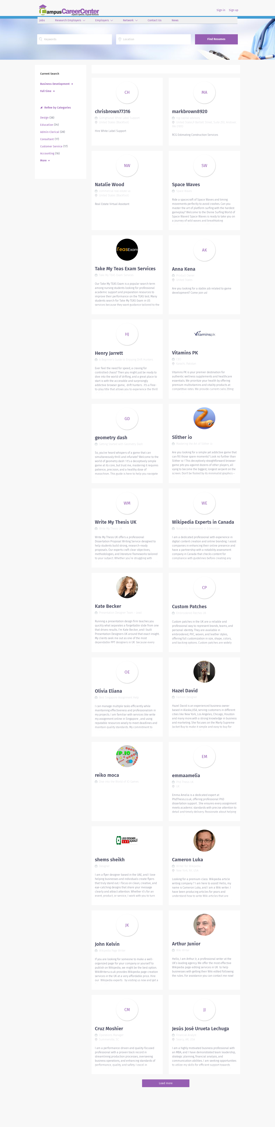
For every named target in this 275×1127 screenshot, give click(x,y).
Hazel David (185, 691)
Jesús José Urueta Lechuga (200, 1028)
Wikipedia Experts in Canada (203, 522)
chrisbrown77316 (112, 111)
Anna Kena (183, 269)
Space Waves (186, 184)
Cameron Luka (187, 860)
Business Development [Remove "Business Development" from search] (55, 83)
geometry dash (111, 437)
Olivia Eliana (108, 691)
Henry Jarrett (109, 353)
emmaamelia (186, 775)
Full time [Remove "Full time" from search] (45, 91)
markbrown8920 (189, 111)
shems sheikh (110, 860)
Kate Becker (108, 606)
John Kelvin (107, 944)
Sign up (233, 10)
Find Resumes (216, 39)
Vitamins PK (185, 353)
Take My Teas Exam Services (125, 269)
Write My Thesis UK (115, 522)
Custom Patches (189, 606)
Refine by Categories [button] (57, 107)
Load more (166, 1083)
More (43, 160)
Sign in (221, 10)
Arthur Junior (186, 944)
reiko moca (107, 775)
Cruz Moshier (109, 1028)
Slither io (182, 437)
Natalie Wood (109, 184)
